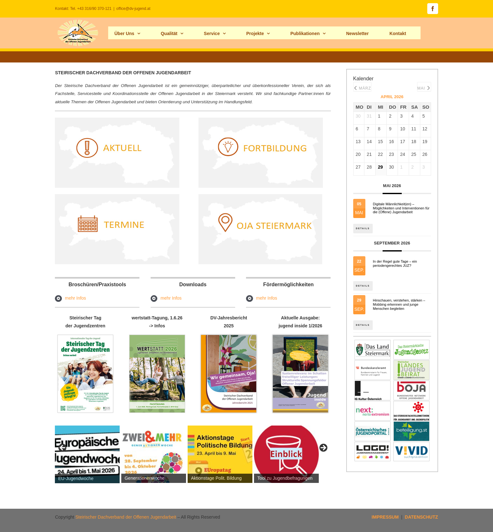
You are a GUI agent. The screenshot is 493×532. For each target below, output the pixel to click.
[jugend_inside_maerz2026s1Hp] (300, 337)
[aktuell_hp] (117, 119)
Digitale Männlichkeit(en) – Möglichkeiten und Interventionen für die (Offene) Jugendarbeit (401, 208)
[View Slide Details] (87, 454)
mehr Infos (75, 298)
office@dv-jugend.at (133, 8)
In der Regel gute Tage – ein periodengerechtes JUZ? (395, 265)
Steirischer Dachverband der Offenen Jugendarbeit (125, 517)
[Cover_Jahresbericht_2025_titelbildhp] (228, 337)
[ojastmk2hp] (260, 196)
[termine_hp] (117, 196)
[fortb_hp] (260, 119)
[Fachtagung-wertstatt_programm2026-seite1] (157, 337)
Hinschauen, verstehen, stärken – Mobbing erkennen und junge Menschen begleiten (399, 308)
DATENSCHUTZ (421, 517)
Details (364, 225)
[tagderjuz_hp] (85, 337)
